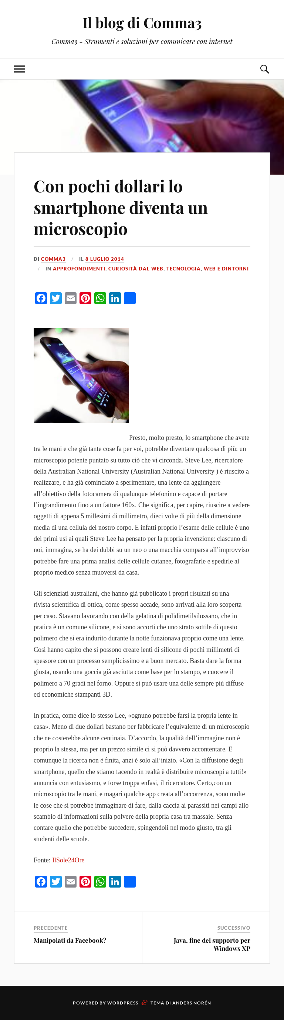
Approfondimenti (79, 269)
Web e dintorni (226, 269)
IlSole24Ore (68, 860)
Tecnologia (183, 269)
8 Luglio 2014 (104, 259)
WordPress (122, 1003)
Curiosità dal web (135, 269)
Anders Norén (191, 1003)
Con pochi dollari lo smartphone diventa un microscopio (121, 207)
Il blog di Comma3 (142, 22)
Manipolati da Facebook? (70, 940)
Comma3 (53, 259)
